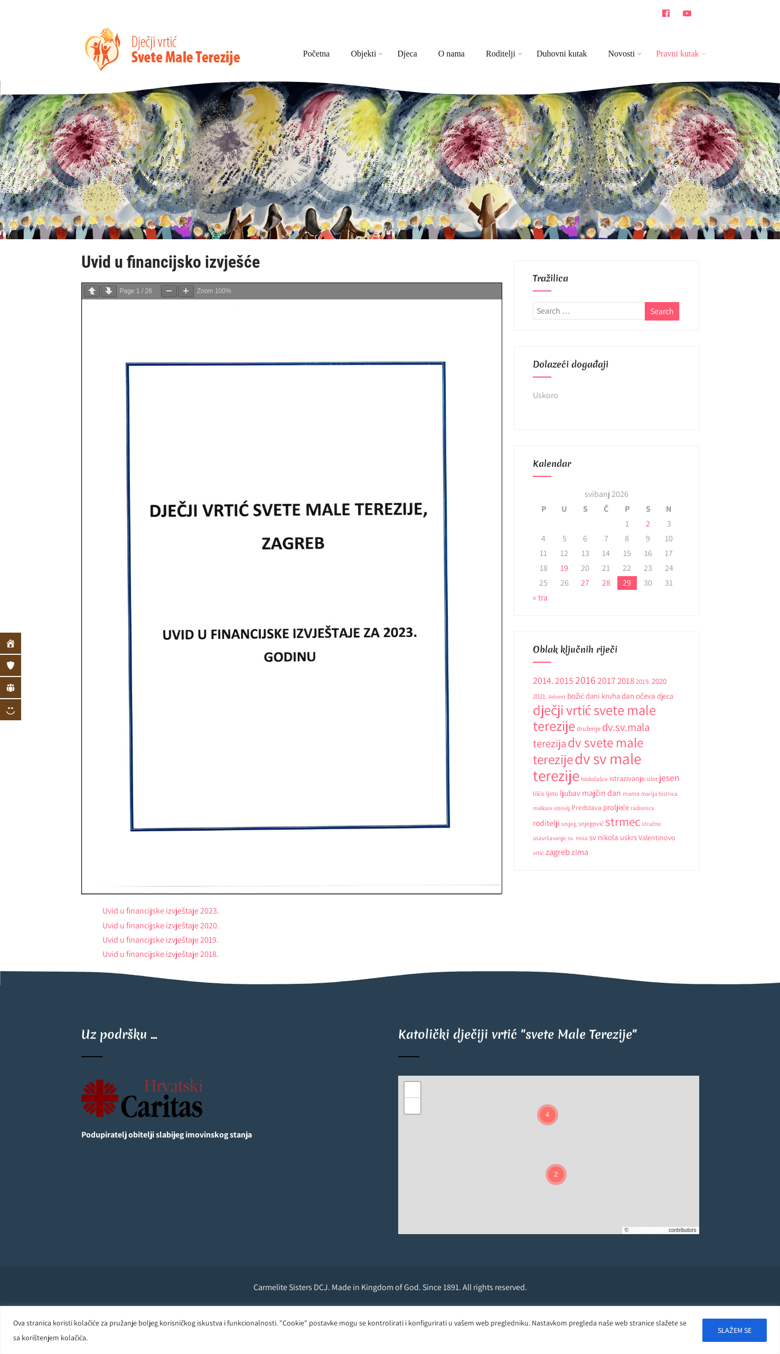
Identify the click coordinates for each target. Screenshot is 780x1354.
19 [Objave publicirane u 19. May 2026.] (564, 567)
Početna (316, 53)
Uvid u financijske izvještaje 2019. (160, 939)
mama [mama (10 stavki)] (631, 793)
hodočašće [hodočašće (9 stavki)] (594, 779)
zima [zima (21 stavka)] (579, 852)
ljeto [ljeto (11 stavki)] (552, 793)
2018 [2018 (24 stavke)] (625, 681)
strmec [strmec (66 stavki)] (622, 821)
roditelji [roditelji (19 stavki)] (546, 822)
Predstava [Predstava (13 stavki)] (586, 807)
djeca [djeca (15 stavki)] (665, 696)
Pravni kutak (677, 53)
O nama (451, 53)
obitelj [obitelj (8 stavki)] (562, 808)
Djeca (407, 53)
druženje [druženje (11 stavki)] (588, 728)
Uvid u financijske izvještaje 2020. (160, 925)
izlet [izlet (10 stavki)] (651, 779)
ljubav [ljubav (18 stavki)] (570, 792)
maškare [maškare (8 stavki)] (542, 808)
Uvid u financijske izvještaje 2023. (160, 910)
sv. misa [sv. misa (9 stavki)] (578, 838)
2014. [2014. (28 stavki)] (543, 680)
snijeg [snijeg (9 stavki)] (569, 824)
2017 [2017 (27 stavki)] (606, 680)
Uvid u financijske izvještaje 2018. (160, 954)
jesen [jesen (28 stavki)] (669, 778)
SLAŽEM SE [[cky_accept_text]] (734, 1330)
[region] (390, 1330)
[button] (547, 1114)
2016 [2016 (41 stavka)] (585, 680)
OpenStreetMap (649, 1230)
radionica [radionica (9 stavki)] (642, 808)
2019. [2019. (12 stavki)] (643, 681)
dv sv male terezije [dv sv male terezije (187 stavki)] (587, 766)
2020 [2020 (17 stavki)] (659, 681)
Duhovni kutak (562, 53)
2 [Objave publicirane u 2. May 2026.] (648, 523)
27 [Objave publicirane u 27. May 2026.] (585, 582)
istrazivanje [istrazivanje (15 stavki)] (627, 778)
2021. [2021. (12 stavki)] (540, 696)
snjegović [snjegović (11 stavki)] (591, 823)
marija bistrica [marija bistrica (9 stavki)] (659, 793)
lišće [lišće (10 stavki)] (538, 793)
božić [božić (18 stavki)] (576, 695)
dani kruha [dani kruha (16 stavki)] (603, 696)
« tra (540, 597)
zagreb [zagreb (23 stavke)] (558, 852)
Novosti (625, 53)
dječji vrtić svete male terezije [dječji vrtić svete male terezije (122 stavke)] (594, 718)
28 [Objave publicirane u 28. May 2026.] (606, 582)
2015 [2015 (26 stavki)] (564, 680)
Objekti (367, 53)
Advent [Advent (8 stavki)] (557, 696)
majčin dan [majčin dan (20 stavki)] (601, 792)
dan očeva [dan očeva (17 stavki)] (638, 696)
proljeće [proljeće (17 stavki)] (616, 807)
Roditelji (504, 53)
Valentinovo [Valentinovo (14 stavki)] (656, 837)
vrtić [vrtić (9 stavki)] (538, 853)
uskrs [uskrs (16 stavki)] (628, 837)
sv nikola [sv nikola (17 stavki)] (603, 837)
